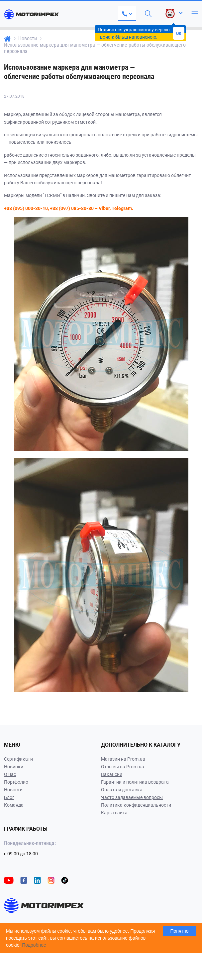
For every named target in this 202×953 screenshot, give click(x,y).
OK (178, 33)
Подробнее (34, 945)
